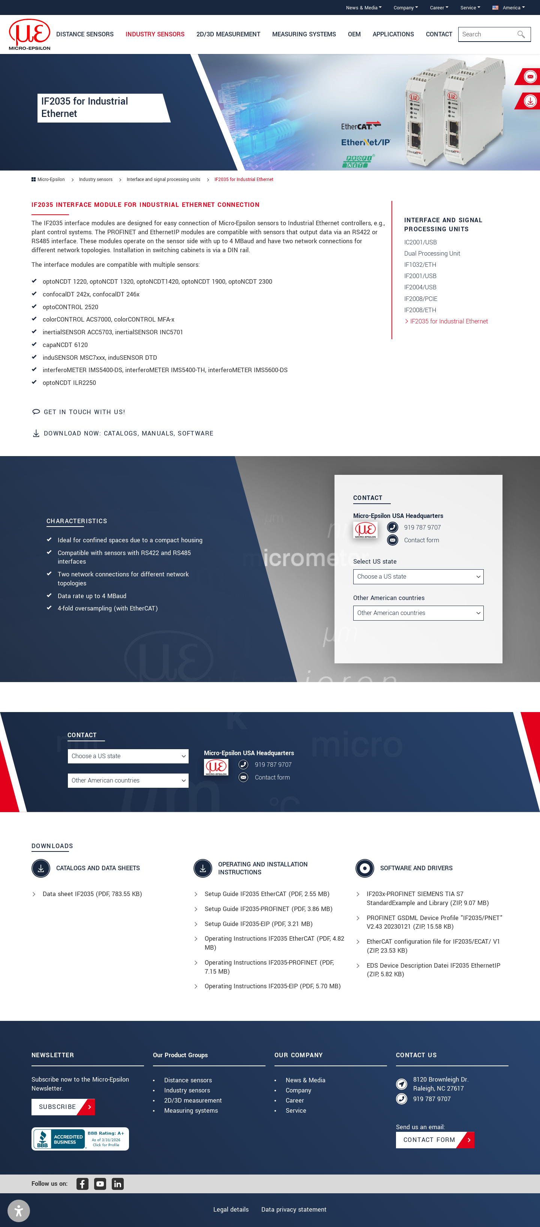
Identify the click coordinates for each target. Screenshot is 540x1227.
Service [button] (468, 7)
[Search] (494, 34)
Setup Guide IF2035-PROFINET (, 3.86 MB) (269, 909)
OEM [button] (354, 34)
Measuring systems (191, 1111)
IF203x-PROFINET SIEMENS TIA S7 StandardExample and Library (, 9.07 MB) (428, 898)
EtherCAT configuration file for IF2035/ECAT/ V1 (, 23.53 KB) (433, 946)
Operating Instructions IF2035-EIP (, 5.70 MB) (273, 986)
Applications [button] (393, 34)
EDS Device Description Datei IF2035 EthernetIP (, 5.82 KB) (433, 970)
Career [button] (437, 7)
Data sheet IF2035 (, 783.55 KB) (92, 894)
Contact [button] (439, 34)
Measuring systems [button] (304, 34)
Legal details (230, 1209)
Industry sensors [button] (155, 34)
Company (298, 1090)
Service (296, 1111)
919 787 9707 (422, 527)
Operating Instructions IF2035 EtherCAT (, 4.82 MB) (274, 943)
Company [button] (404, 7)
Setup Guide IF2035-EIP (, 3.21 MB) (259, 924)
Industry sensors (187, 1090)
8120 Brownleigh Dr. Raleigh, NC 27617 (441, 1084)
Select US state (375, 561)
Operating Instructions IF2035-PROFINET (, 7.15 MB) (269, 967)
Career (295, 1100)
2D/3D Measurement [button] (228, 34)
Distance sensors (188, 1080)
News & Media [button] (362, 7)
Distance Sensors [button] (85, 34)
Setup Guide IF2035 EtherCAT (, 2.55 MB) (267, 894)
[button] (19, 1211)
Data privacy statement (294, 1209)
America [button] (506, 7)
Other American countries (388, 598)
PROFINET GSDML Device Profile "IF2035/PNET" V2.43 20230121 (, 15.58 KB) (434, 922)
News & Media (306, 1080)
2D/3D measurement (193, 1100)
